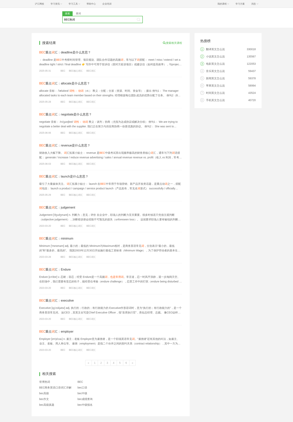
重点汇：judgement (57, 207)
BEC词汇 (91, 71)
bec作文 (44, 399)
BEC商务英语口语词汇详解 (55, 387)
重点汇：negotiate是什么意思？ (65, 114)
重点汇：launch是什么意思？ (63, 176)
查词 (78, 13)
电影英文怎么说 (215, 63)
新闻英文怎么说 (215, 78)
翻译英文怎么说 (215, 49)
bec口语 (82, 387)
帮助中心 (91, 3)
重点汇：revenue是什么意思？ (64, 145)
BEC (63, 71)
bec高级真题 (46, 404)
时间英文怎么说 (215, 92)
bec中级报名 (85, 404)
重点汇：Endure (55, 269)
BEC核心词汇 (76, 71)
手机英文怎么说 (215, 100)
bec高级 (44, 393)
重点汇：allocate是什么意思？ (64, 83)
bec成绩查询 (85, 399)
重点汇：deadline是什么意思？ (65, 52)
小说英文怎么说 (215, 56)
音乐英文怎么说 (215, 71)
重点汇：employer (56, 331)
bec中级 (82, 393)
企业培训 (107, 3)
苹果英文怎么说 (215, 85)
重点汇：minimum (56, 238)
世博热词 (44, 381)
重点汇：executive (56, 300)
